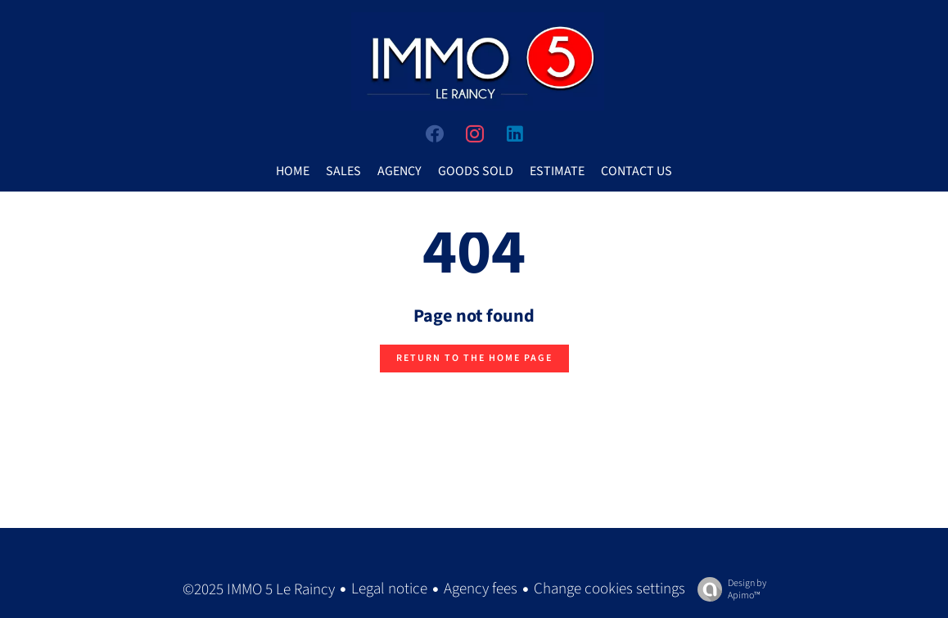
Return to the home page (474, 358)
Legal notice (389, 589)
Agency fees (480, 589)
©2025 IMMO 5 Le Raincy (259, 590)
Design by (727, 589)
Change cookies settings (609, 589)
